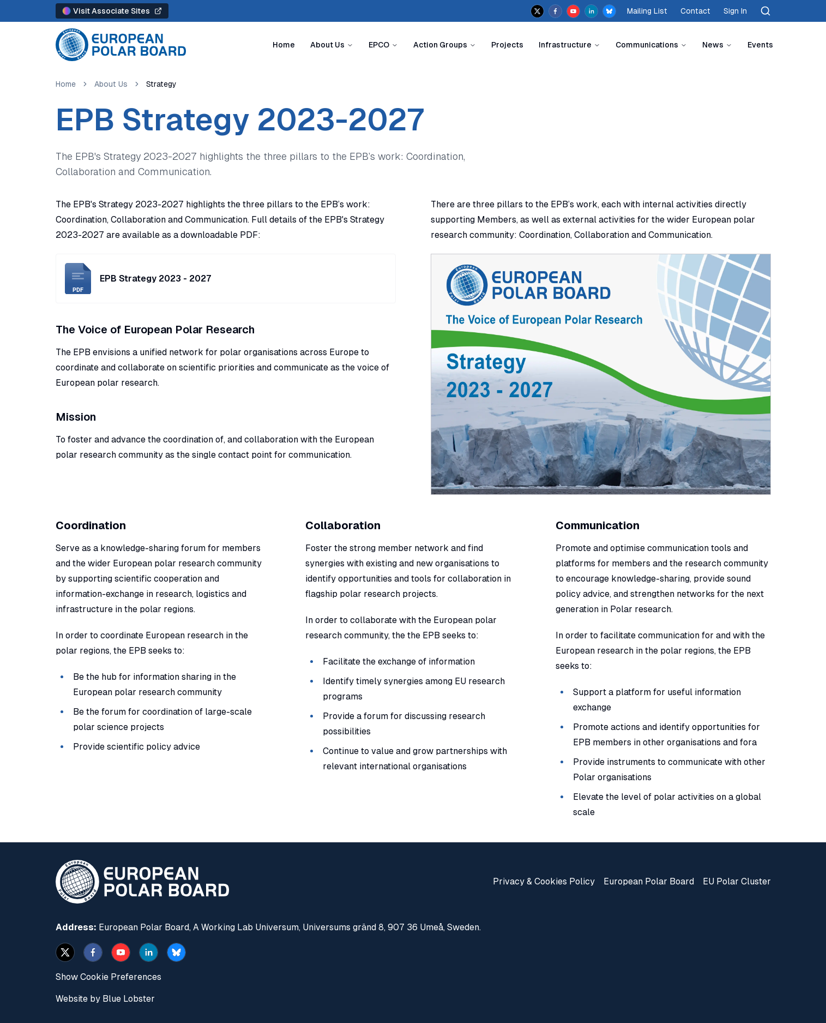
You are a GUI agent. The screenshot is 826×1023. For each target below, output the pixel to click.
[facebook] (555, 11)
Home (284, 44)
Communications (647, 44)
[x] (537, 11)
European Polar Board (649, 881)
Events (760, 44)
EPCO (379, 44)
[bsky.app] (609, 11)
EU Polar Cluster (737, 881)
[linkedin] (591, 11)
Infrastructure (565, 44)
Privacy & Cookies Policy (544, 881)
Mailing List (647, 11)
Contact (695, 11)
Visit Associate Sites (112, 11)
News (712, 44)
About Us (327, 44)
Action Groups (440, 44)
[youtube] (573, 11)
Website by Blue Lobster (105, 999)
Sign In (735, 11)
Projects (507, 44)
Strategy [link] (161, 84)
